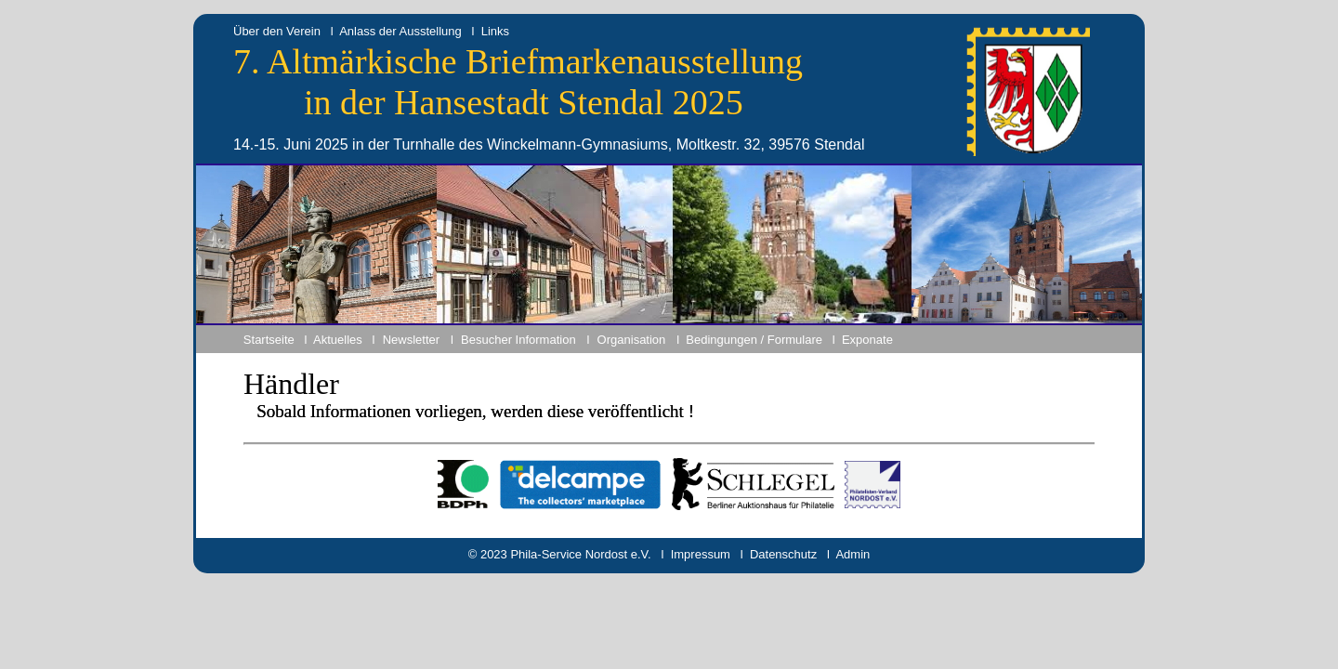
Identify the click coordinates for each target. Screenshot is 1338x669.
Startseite (269, 340)
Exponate (867, 340)
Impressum (700, 554)
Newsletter (411, 340)
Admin (852, 554)
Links (495, 31)
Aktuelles (337, 340)
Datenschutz (783, 554)
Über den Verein (277, 31)
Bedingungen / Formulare (754, 340)
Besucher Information (518, 340)
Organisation (631, 340)
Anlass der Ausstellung (400, 31)
